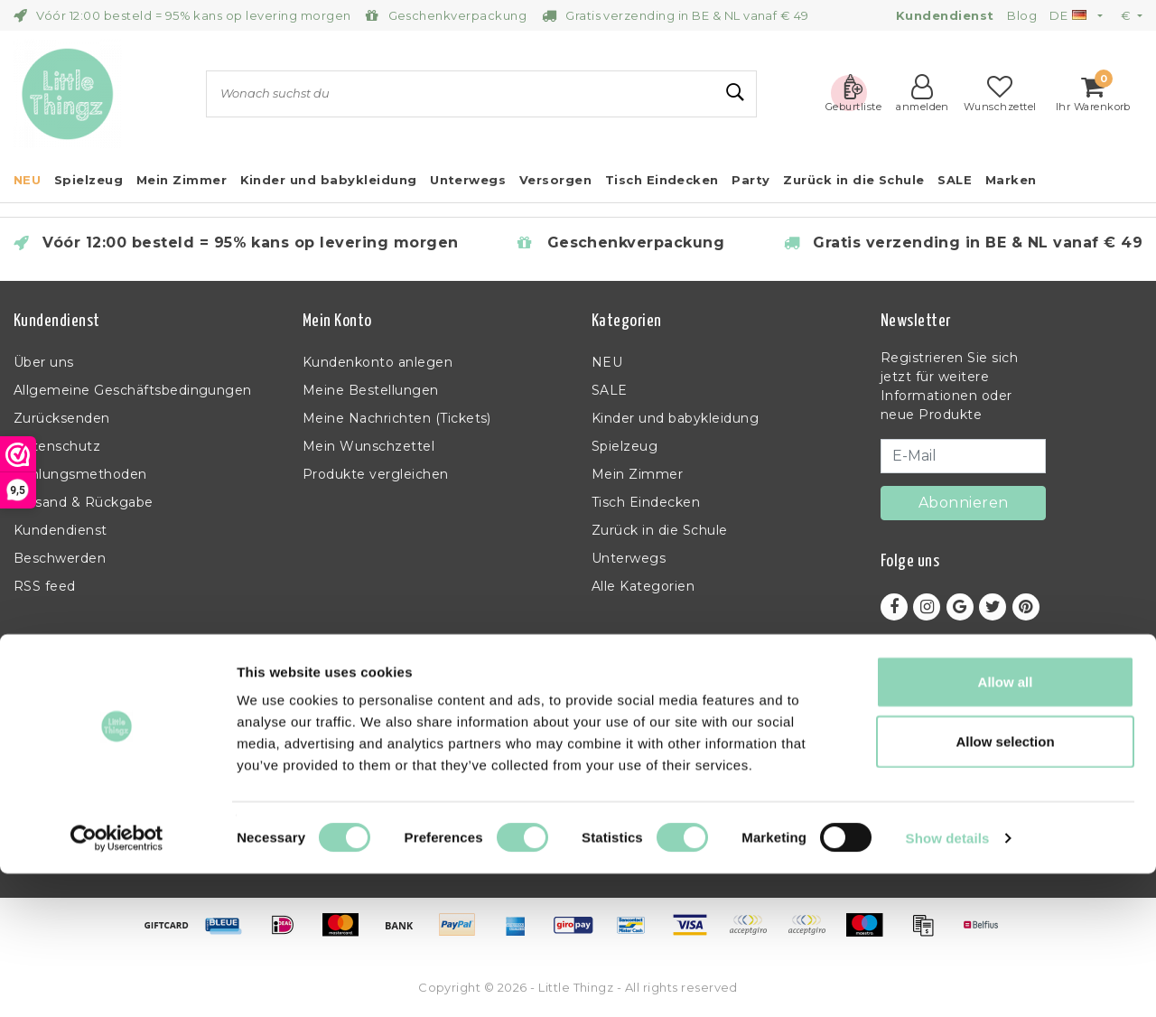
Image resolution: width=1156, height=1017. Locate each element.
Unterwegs (629, 558)
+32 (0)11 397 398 (936, 759)
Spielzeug (624, 446)
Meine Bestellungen (371, 390)
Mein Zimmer (637, 474)
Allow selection (1005, 884)
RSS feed (45, 586)
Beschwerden (60, 558)
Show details (948, 981)
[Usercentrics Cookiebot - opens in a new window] (117, 981)
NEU (607, 362)
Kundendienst (60, 530)
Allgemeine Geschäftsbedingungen (133, 390)
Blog (1022, 15)
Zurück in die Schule (660, 530)
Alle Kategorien (643, 586)
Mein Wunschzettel (368, 446)
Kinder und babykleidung (675, 418)
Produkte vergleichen (376, 474)
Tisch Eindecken (646, 502)
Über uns (44, 362)
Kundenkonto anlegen (377, 362)
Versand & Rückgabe (84, 502)
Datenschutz (57, 446)
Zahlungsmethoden (80, 474)
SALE (610, 390)
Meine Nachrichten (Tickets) (397, 418)
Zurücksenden (62, 418)
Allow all (1005, 825)
